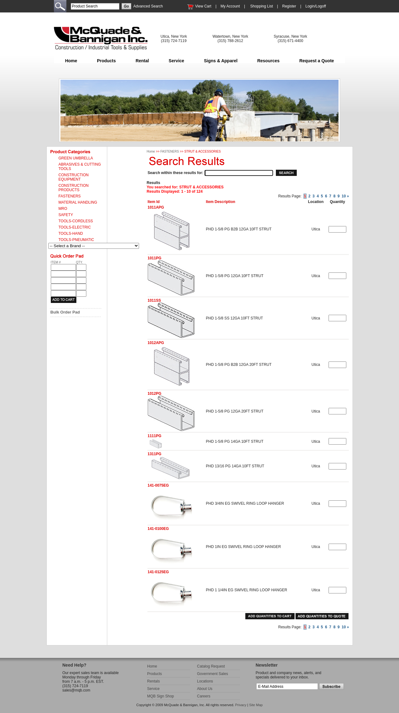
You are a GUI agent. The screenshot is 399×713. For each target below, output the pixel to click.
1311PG (154, 454)
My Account (230, 6)
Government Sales (212, 674)
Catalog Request (211, 666)
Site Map (255, 705)
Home (71, 60)
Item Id (154, 202)
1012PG (154, 393)
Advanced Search (148, 6)
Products (106, 60)
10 (344, 196)
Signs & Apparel (221, 60)
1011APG (156, 207)
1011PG (154, 258)
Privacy (240, 705)
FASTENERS (169, 151)
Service (176, 60)
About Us (204, 689)
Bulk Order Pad (65, 312)
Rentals (153, 681)
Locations (205, 681)
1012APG (156, 343)
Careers (203, 696)
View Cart (203, 6)
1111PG (154, 436)
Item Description (220, 202)
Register (289, 6)
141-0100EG (158, 528)
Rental (142, 60)
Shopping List (261, 6)
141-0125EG (158, 572)
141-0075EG (158, 485)
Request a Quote (316, 60)
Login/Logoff (315, 6)
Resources (268, 60)
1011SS (154, 300)
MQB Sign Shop (160, 696)
